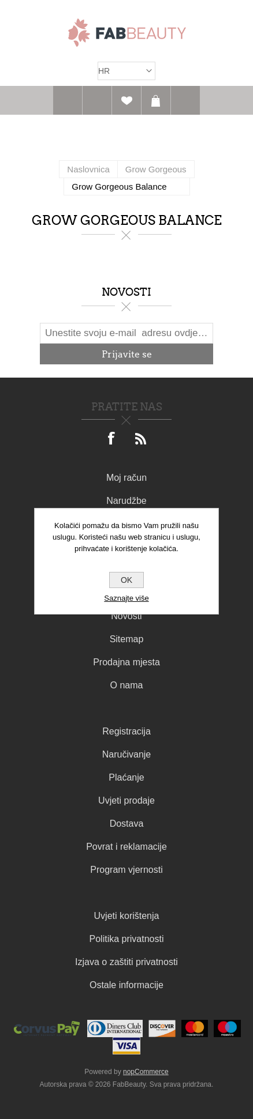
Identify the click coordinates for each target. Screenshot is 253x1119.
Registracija (126, 731)
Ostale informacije (126, 985)
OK (126, 580)
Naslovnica (88, 169)
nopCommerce (146, 1072)
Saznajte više (126, 598)
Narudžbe (126, 501)
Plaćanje (126, 777)
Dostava (127, 823)
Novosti (126, 616)
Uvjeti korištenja (126, 916)
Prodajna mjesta (126, 662)
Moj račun (126, 478)
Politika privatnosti (127, 939)
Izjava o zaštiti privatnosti (126, 962)
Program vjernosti (126, 870)
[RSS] (141, 439)
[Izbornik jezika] (126, 71)
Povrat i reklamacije (126, 847)
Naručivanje (126, 754)
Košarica (156, 100)
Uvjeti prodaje (126, 800)
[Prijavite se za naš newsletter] (126, 333)
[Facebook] (112, 439)
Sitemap (127, 639)
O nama (126, 685)
